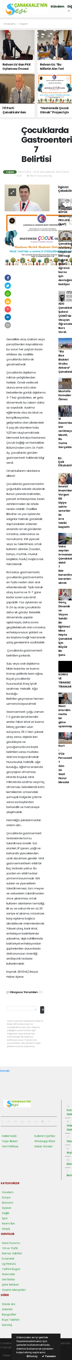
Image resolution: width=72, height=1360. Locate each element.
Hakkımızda (9, 1136)
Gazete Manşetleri (14, 1290)
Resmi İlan (8, 1223)
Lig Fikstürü (9, 1264)
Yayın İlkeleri (9, 1141)
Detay (32, 1356)
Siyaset (6, 1208)
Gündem (57, 6)
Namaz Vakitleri (12, 1253)
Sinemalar (8, 1274)
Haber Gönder (43, 1146)
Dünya (6, 1197)
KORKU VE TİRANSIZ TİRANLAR (64, 680)
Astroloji (7, 1325)
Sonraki (4, 1071)
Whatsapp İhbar (44, 1141)
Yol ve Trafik (10, 1248)
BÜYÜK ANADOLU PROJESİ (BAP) (65, 218)
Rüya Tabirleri (10, 1320)
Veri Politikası (10, 1146)
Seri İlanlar (8, 1279)
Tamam (49, 1356)
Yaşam (23, 24)
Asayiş (6, 1229)
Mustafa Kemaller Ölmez (64, 395)
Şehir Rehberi (10, 1285)
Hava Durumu (11, 1243)
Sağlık (5, 1213)
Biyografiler (9, 1314)
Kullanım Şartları (44, 1136)
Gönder (43, 1009)
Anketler (7, 1309)
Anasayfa (10, 24)
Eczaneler (8, 1259)
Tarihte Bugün (11, 1269)
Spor (5, 1218)
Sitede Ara (8, 1304)
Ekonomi (7, 1203)
